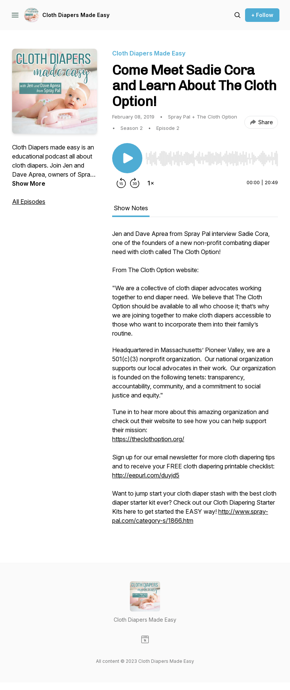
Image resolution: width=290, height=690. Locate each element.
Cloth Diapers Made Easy (76, 15)
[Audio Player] (211, 156)
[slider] (211, 158)
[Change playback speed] (150, 183)
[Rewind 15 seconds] (121, 183)
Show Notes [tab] (131, 208)
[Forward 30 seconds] (135, 183)
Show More (28, 183)
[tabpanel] (195, 381)
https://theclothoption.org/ (148, 439)
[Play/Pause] (127, 158)
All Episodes (28, 201)
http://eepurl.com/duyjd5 (145, 475)
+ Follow (262, 15)
